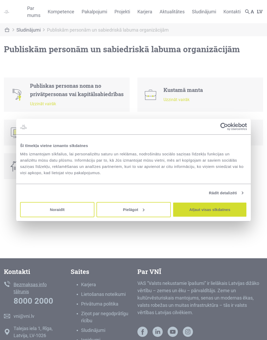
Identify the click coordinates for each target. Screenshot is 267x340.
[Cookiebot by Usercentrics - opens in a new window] (224, 127)
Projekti (122, 11)
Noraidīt (57, 209)
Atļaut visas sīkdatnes (209, 209)
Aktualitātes (172, 11)
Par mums (33, 11)
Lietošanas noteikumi (103, 294)
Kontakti (232, 11)
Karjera (144, 11)
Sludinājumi (204, 11)
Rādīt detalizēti (223, 193)
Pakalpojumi (94, 11)
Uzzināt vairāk (43, 103)
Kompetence (61, 11)
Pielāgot (133, 209)
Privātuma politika (99, 304)
